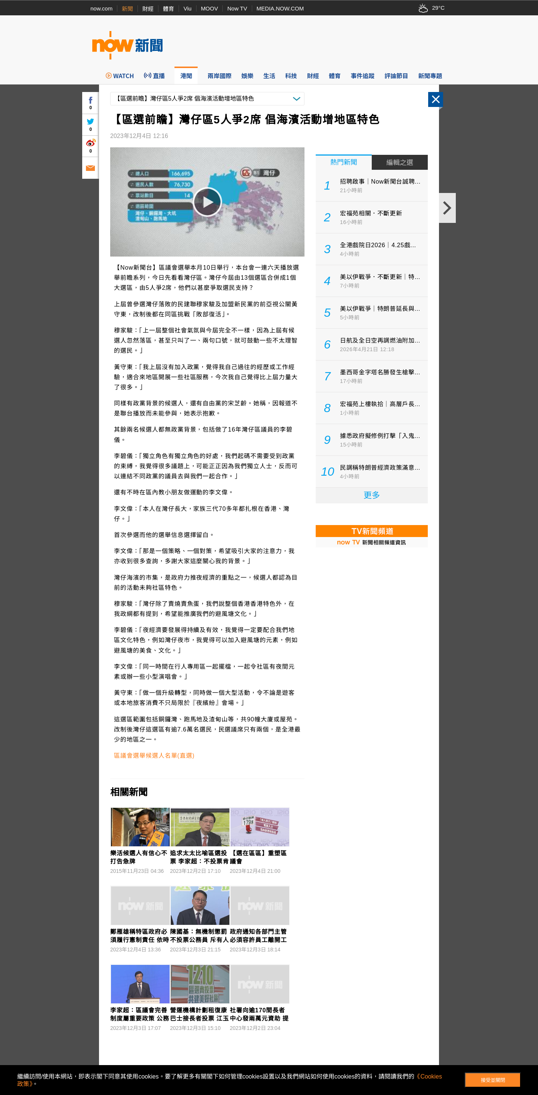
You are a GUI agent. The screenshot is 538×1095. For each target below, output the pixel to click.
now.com (101, 8)
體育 (168, 9)
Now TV (237, 8)
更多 (372, 495)
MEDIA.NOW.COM (280, 8)
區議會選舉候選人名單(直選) (154, 755)
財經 (148, 9)
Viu (187, 8)
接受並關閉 (493, 1080)
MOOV (209, 8)
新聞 (127, 9)
